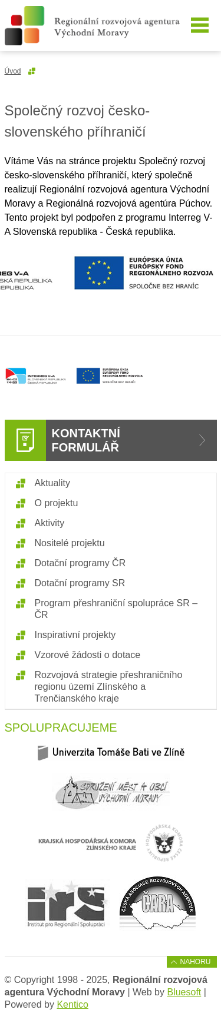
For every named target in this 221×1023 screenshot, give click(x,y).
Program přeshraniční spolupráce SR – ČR (116, 609)
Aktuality (52, 483)
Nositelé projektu (70, 543)
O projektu (56, 503)
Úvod (13, 71)
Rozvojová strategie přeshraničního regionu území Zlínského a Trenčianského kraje (109, 686)
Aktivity (50, 523)
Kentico (72, 1004)
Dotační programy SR (80, 583)
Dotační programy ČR (80, 563)
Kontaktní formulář (86, 440)
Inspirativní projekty (75, 635)
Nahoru (195, 962)
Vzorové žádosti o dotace (88, 655)
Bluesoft (184, 992)
